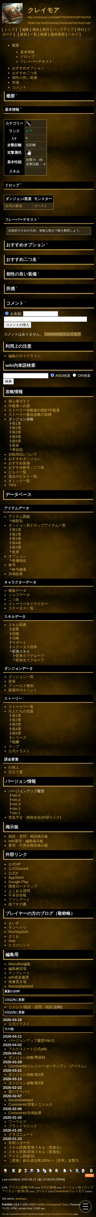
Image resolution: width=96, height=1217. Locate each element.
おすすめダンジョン (24, 459)
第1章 (16, 423)
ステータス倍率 (24, 647)
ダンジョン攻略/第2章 (26, 1074)
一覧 (33, 34)
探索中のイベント (22, 690)
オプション (17, 556)
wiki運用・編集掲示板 (25, 841)
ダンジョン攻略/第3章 (26, 1083)
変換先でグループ (30, 660)
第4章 (16, 437)
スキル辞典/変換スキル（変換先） (35, 1152)
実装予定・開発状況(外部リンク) (34, 817)
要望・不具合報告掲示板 (28, 845)
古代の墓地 (13, 206)
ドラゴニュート (21, 1134)
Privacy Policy (50, 1214)
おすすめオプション (28, 68)
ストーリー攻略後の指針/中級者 (34, 410)
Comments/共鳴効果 (25, 1113)
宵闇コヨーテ (19, 1143)
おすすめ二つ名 (24, 73)
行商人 (13, 767)
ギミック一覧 (19, 481)
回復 (15, 634)
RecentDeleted (20, 986)
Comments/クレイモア (62, 334)
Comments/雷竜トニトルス (30, 1104)
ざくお (13, 936)
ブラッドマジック (22, 1126)
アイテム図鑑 (19, 516)
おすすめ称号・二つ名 (26, 467)
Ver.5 (16, 795)
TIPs (12, 485)
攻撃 (15, 629)
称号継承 (19, 569)
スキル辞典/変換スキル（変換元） (35, 1147)
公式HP (14, 864)
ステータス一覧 (21, 608)
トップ (9, 29)
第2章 (16, 428)
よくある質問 (19, 891)
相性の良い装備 (24, 77)
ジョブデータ (19, 595)
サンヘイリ (17, 927)
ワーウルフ (17, 1122)
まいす (13, 923)
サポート (19, 642)
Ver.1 (16, 813)
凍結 (35, 29)
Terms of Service (66, 1214)
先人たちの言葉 (21, 711)
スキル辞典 (17, 625)
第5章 (16, 441)
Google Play (18, 882)
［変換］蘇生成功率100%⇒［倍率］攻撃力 (43, 1160)
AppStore (16, 877)
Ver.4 (16, 800)
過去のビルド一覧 (22, 476)
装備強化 (19, 560)
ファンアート (19, 899)
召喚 (15, 638)
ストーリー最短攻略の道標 (29, 414)
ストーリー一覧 (21, 707)
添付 (80, 29)
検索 (43, 34)
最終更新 (57, 34)
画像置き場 (17, 982)
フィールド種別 (21, 686)
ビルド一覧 (17, 472)
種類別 (17, 521)
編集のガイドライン (24, 356)
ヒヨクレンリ (19, 945)
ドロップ (27, 56)
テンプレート (19, 973)
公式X (13, 873)
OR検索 (82, 376)
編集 (25, 29)
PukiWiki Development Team (52, 1204)
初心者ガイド (19, 401)
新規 (23, 34)
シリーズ (19, 738)
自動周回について (22, 454)
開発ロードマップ (22, 886)
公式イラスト (19, 751)
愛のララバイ (19, 1092)
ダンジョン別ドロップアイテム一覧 (37, 525)
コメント (19, 87)
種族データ (17, 590)
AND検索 (61, 376)
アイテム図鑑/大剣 (21, 1187)
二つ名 (13, 599)
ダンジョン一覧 (21, 677)
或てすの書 (17, 904)
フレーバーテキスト (36, 61)
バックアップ (63, 29)
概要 (15, 45)
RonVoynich (18, 932)
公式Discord (18, 869)
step (11, 941)
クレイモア (44, 10)
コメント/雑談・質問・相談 (30, 1007)
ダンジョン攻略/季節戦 (26, 1057)
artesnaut (21, 1198)
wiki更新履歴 (18, 977)
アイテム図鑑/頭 (21, 1156)
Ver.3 (16, 804)
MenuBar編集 (19, 964)
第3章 (16, 432)
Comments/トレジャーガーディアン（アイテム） (48, 1066)
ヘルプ (73, 34)
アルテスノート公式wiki (27, 1049)
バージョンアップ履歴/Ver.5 (31, 1040)
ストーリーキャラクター (28, 604)
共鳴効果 (15, 574)
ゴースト (40, 206)
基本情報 (27, 52)
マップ (13, 746)
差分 (45, 29)
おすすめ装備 (19, 463)
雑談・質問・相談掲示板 (28, 836)
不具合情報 (17, 895)
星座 (15, 445)
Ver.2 (16, 809)
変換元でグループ (30, 656)
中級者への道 (19, 406)
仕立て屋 (15, 772)
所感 (15, 82)
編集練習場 (17, 969)
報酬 (15, 742)
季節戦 (17, 450)
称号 (12, 565)
